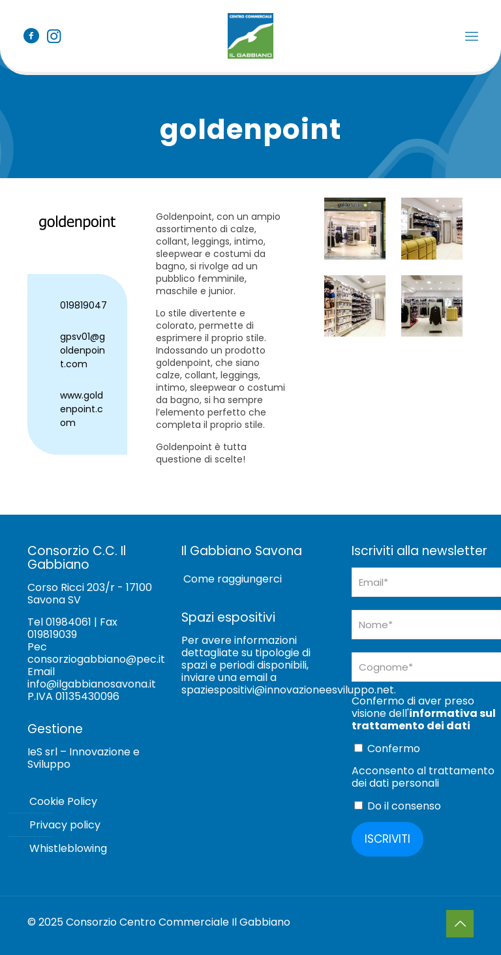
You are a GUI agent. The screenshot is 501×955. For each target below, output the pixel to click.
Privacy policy (64, 824)
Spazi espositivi (228, 617)
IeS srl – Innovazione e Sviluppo (83, 758)
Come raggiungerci (232, 578)
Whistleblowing (68, 848)
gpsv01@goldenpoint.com (82, 350)
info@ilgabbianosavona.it (91, 683)
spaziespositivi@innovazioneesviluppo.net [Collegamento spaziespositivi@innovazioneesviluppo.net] (287, 689)
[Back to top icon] (460, 923)
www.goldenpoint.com (81, 409)
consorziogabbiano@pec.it (96, 659)
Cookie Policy (63, 801)
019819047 (83, 305)
